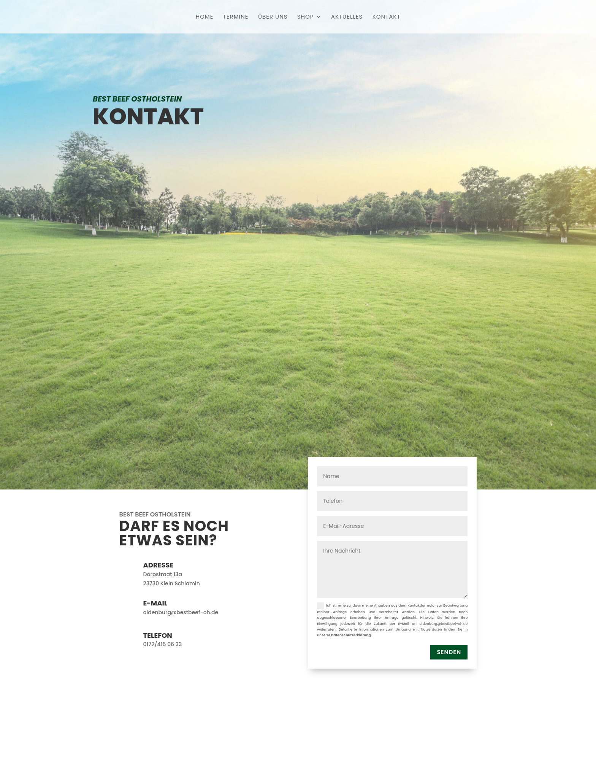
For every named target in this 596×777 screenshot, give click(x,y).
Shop (305, 17)
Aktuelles (347, 17)
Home (205, 17)
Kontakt (386, 17)
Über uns (273, 17)
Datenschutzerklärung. (351, 635)
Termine (236, 17)
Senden (449, 652)
